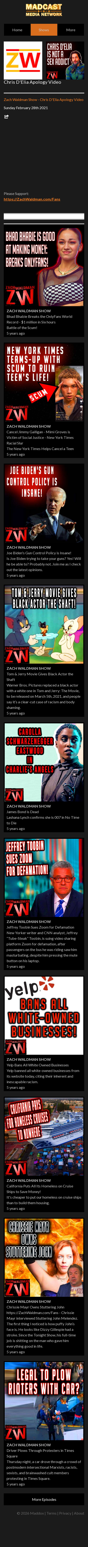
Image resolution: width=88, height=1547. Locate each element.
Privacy (65, 1513)
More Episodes (44, 1499)
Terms (51, 1513)
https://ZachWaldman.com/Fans (32, 199)
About (79, 1513)
